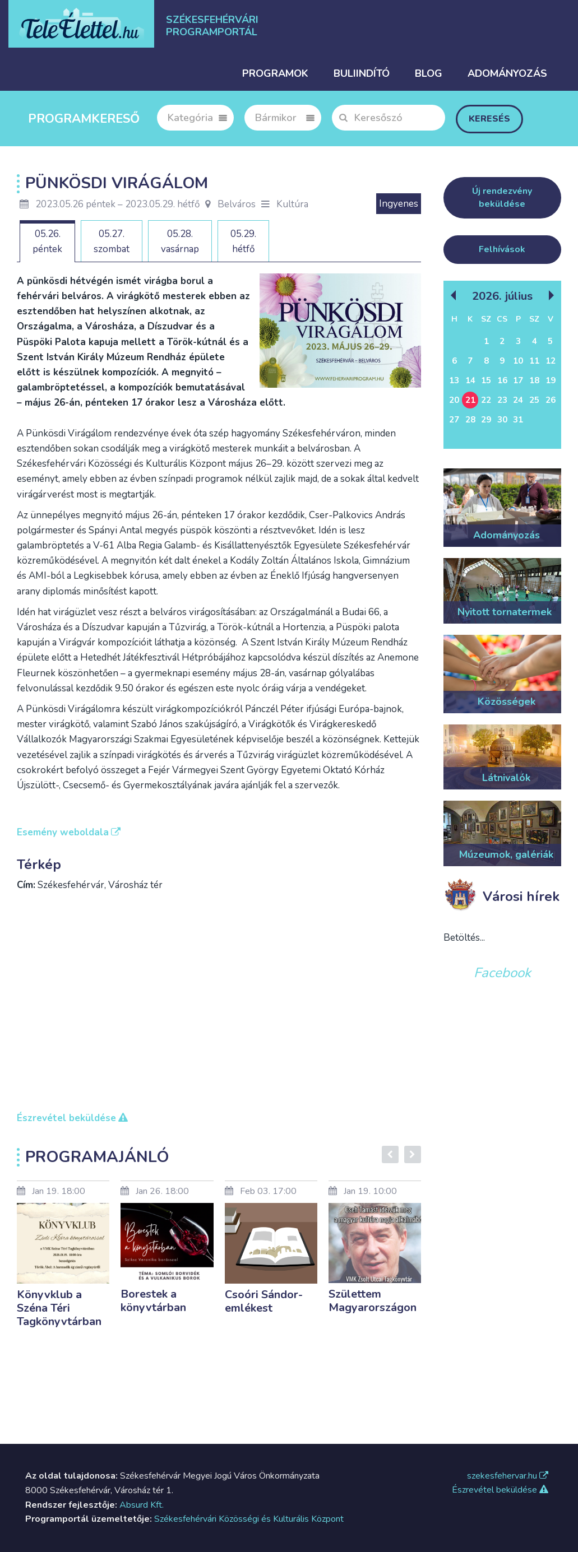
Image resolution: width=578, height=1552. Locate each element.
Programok (275, 73)
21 (470, 400)
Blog (428, 73)
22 (486, 400)
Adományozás (507, 73)
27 (454, 419)
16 (502, 380)
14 (470, 380)
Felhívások (502, 249)
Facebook (502, 973)
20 (454, 400)
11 (534, 360)
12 (550, 360)
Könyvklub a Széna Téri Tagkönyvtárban (59, 1308)
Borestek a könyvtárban (153, 1300)
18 (534, 380)
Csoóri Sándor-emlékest (264, 1301)
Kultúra (292, 204)
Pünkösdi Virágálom (116, 183)
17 (518, 380)
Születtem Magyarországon (373, 1300)
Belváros (230, 204)
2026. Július (502, 295)
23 (502, 400)
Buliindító (362, 73)
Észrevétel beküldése (500, 1490)
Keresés (489, 119)
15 (486, 380)
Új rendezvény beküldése (502, 197)
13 (454, 380)
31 (518, 419)
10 (518, 360)
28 (470, 419)
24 (518, 400)
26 (550, 400)
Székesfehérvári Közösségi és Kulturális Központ (249, 1519)
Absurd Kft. (141, 1505)
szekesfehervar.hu (507, 1476)
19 (550, 380)
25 (534, 400)
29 (486, 419)
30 (502, 419)
